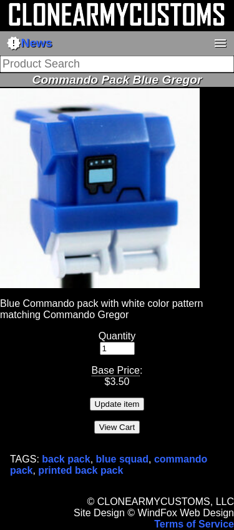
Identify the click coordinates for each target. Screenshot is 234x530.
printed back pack (80, 470)
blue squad (122, 459)
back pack (66, 459)
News (29, 43)
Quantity (117, 336)
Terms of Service (194, 524)
